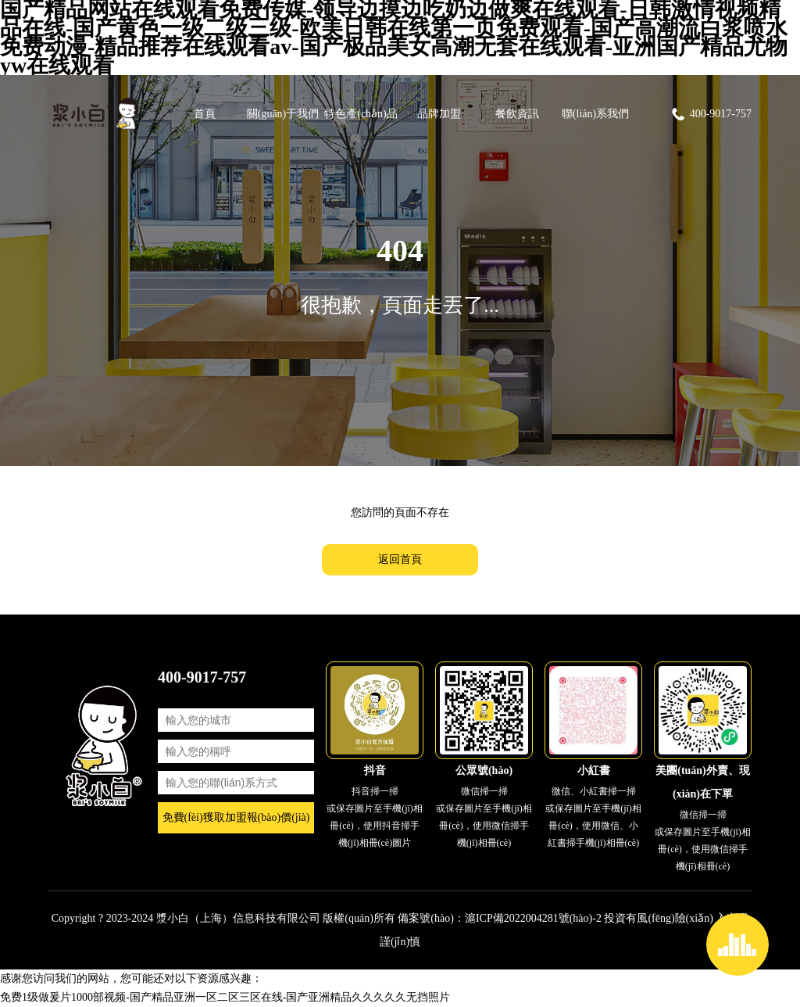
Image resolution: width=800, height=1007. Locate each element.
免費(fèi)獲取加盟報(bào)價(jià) (236, 817)
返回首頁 (400, 559)
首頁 (205, 114)
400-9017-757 (711, 114)
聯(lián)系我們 (595, 114)
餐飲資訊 (517, 114)
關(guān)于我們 (283, 114)
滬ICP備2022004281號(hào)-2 (533, 918)
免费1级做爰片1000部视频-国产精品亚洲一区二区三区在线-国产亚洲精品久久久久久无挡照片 (225, 997)
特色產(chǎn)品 (361, 114)
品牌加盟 (439, 114)
